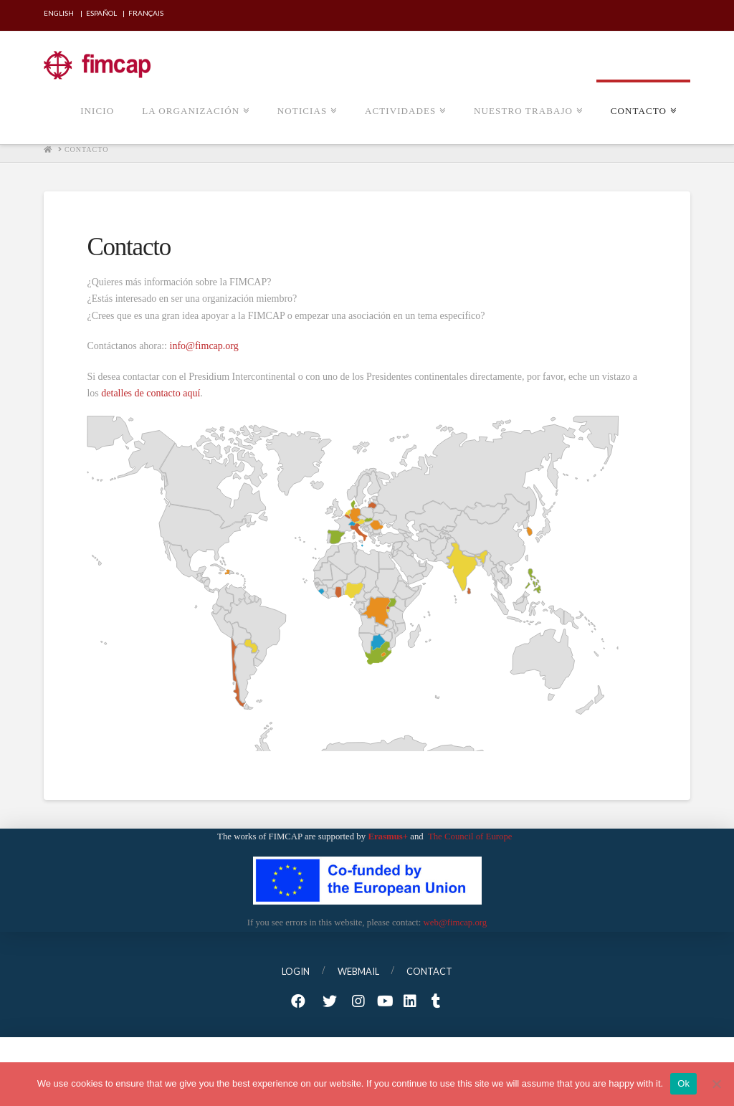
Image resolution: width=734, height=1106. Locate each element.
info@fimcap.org (204, 345)
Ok (683, 1083)
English (59, 13)
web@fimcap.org (455, 922)
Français (145, 13)
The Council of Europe (471, 836)
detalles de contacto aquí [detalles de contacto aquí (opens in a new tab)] (150, 393)
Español (101, 13)
